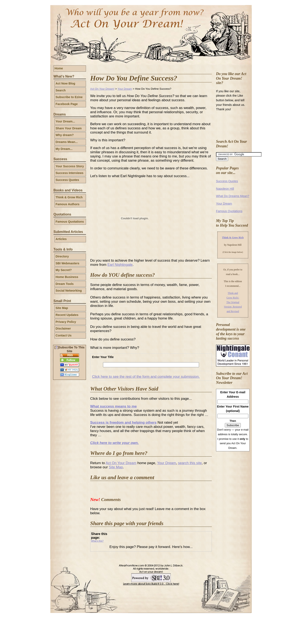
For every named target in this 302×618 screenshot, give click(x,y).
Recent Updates (67, 315)
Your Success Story (70, 166)
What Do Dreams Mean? (232, 196)
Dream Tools (65, 284)
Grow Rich (238, 237)
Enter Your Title (103, 357)
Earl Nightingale (120, 265)
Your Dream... (65, 121)
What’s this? (97, 541)
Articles (61, 239)
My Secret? (64, 270)
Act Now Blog (65, 83)
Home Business (67, 277)
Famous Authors (67, 204)
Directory (62, 256)
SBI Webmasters (67, 263)
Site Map (62, 308)
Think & (227, 237)
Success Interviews (69, 173)
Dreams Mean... (67, 142)
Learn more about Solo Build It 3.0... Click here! (151, 583)
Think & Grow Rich (69, 197)
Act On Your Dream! (102, 88)
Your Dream (124, 88)
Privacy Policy (66, 321)
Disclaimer (63, 328)
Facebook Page (67, 104)
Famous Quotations (70, 221)
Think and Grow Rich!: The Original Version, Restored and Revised (233, 302)
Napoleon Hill (225, 188)
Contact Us (64, 335)
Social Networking (69, 290)
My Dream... (64, 149)
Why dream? (65, 135)
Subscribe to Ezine (69, 97)
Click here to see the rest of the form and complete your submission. (146, 377)
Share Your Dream (69, 128)
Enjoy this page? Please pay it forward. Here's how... (151, 547)
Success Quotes (67, 180)
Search (61, 90)
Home (59, 68)
